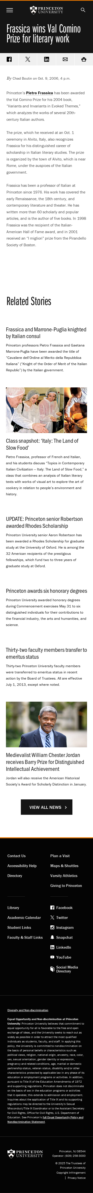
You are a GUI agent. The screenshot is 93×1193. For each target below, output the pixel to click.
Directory (14, 875)
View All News (45, 807)
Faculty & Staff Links (25, 937)
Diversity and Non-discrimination (27, 1010)
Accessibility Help (22, 865)
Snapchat (64, 937)
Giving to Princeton (66, 885)
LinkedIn (63, 947)
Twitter (62, 917)
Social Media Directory (67, 969)
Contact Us (16, 855)
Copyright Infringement (71, 1172)
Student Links (19, 927)
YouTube (63, 957)
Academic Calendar (24, 917)
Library (13, 907)
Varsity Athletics (63, 875)
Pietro (39, 92)
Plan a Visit (60, 855)
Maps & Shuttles (64, 865)
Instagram (65, 927)
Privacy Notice (77, 1177)
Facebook (64, 907)
